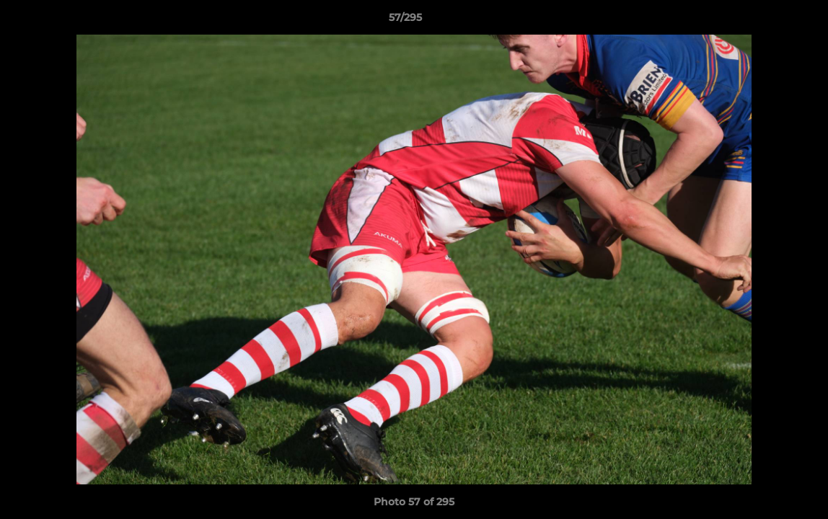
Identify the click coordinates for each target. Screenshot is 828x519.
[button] (767, 20)
